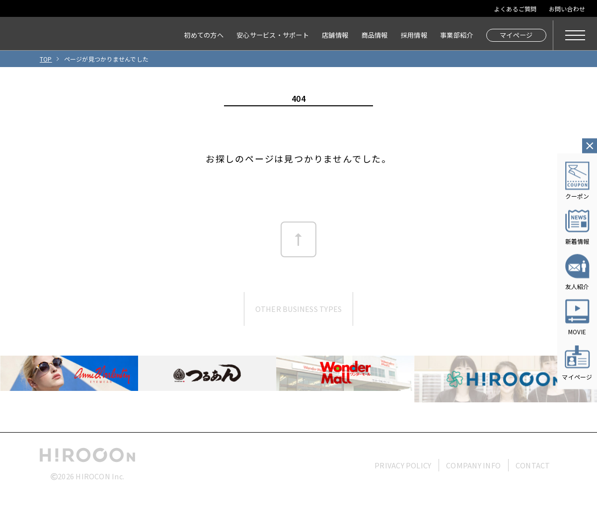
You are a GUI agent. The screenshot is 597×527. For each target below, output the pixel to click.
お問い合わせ (567, 8)
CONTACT (533, 465)
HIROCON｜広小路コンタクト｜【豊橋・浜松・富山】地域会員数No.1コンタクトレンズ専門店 (50, 35)
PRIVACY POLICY (402, 465)
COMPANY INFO (473, 465)
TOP (46, 59)
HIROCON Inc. (99, 476)
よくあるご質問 (515, 8)
